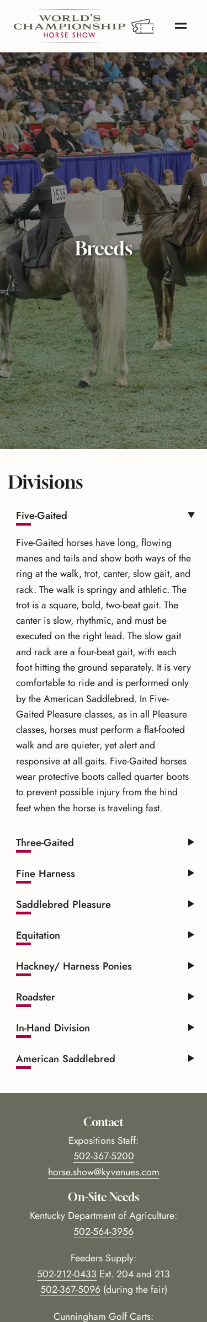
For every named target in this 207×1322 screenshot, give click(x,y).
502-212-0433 (67, 1274)
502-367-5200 (103, 1156)
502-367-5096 (70, 1289)
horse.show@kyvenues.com (104, 1172)
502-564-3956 (103, 1231)
